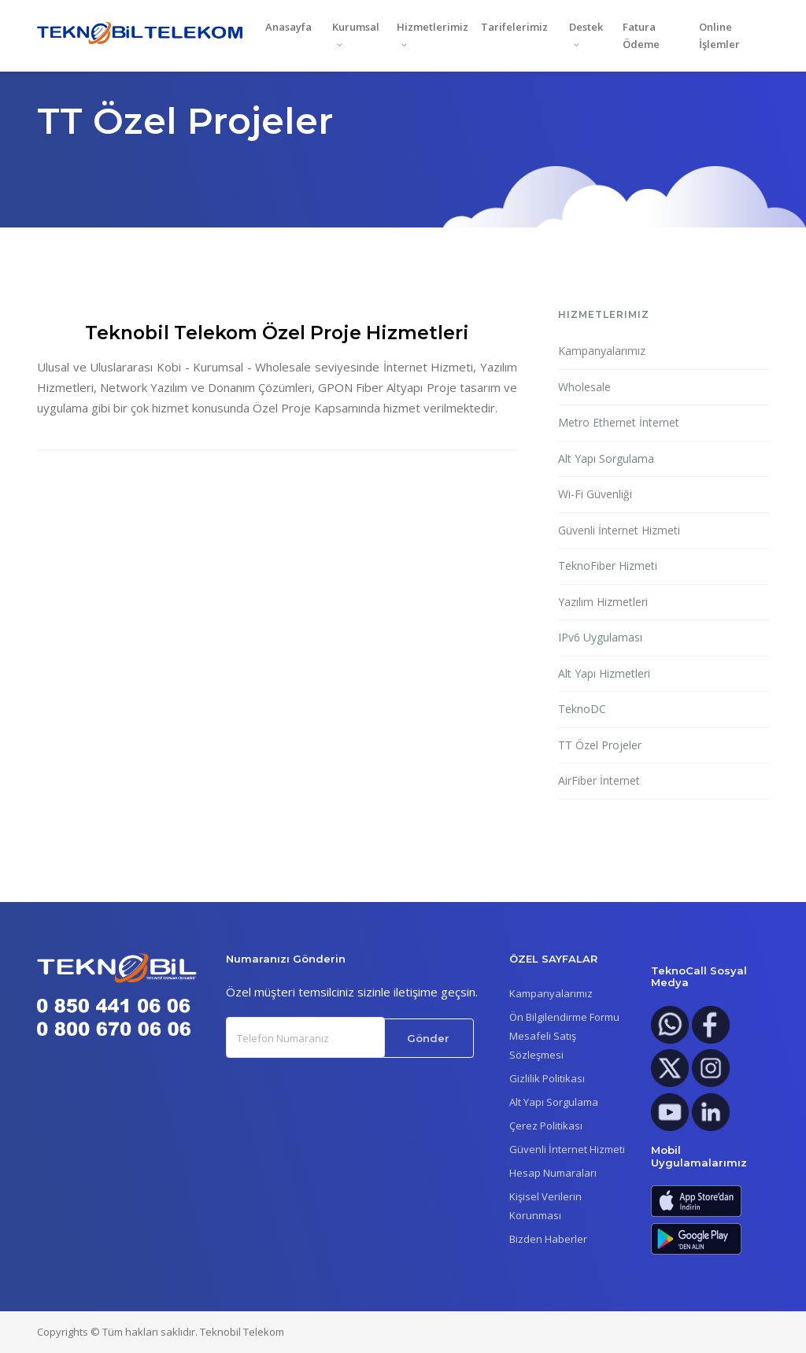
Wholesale (584, 386)
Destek (586, 27)
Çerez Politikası (545, 1125)
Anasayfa (288, 27)
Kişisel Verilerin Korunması (545, 1205)
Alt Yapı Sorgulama (606, 458)
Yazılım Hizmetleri (603, 601)
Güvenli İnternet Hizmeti (619, 530)
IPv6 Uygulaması (600, 637)
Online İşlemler (719, 36)
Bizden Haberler (548, 1239)
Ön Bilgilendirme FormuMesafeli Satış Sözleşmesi (564, 1036)
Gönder (428, 1038)
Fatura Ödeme (641, 36)
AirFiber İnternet (599, 780)
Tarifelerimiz (514, 27)
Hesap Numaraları (553, 1173)
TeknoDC (582, 708)
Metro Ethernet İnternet (618, 422)
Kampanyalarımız (601, 350)
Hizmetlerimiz (432, 27)
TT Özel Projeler (599, 744)
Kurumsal (355, 27)
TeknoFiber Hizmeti (607, 565)
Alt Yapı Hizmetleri (604, 673)
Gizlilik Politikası (547, 1078)
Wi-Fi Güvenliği (595, 493)
